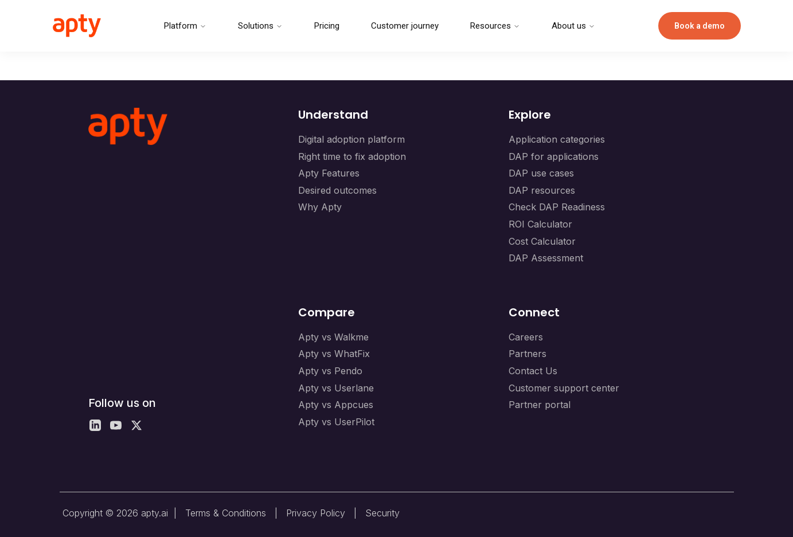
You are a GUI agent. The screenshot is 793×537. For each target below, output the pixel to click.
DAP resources (542, 190)
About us (573, 26)
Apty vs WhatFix (334, 353)
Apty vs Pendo (330, 371)
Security (382, 513)
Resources (495, 26)
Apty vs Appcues (335, 404)
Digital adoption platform (351, 139)
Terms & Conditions (225, 513)
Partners (527, 353)
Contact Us (533, 371)
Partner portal (540, 404)
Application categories (557, 139)
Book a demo (699, 25)
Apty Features (329, 173)
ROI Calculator (540, 224)
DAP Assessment (546, 258)
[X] (136, 425)
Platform (185, 26)
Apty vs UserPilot (336, 422)
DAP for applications (554, 156)
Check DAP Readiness (557, 207)
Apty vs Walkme (333, 337)
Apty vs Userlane (336, 388)
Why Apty (320, 207)
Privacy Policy (315, 513)
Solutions (260, 26)
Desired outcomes (337, 190)
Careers (526, 337)
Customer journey (405, 26)
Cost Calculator (542, 241)
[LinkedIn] (95, 425)
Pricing (326, 26)
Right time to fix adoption (352, 156)
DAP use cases (541, 173)
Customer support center (564, 388)
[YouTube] (116, 425)
